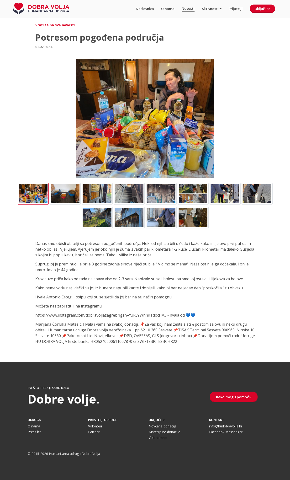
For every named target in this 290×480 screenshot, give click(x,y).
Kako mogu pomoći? (233, 396)
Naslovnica (145, 8)
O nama (167, 8)
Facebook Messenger (226, 432)
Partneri (94, 432)
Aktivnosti (210, 8)
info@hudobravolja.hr (225, 426)
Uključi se (262, 8)
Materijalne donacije (164, 432)
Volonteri (95, 426)
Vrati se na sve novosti (55, 25)
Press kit (34, 432)
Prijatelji (236, 8)
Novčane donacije (163, 426)
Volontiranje (158, 437)
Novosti (188, 8)
